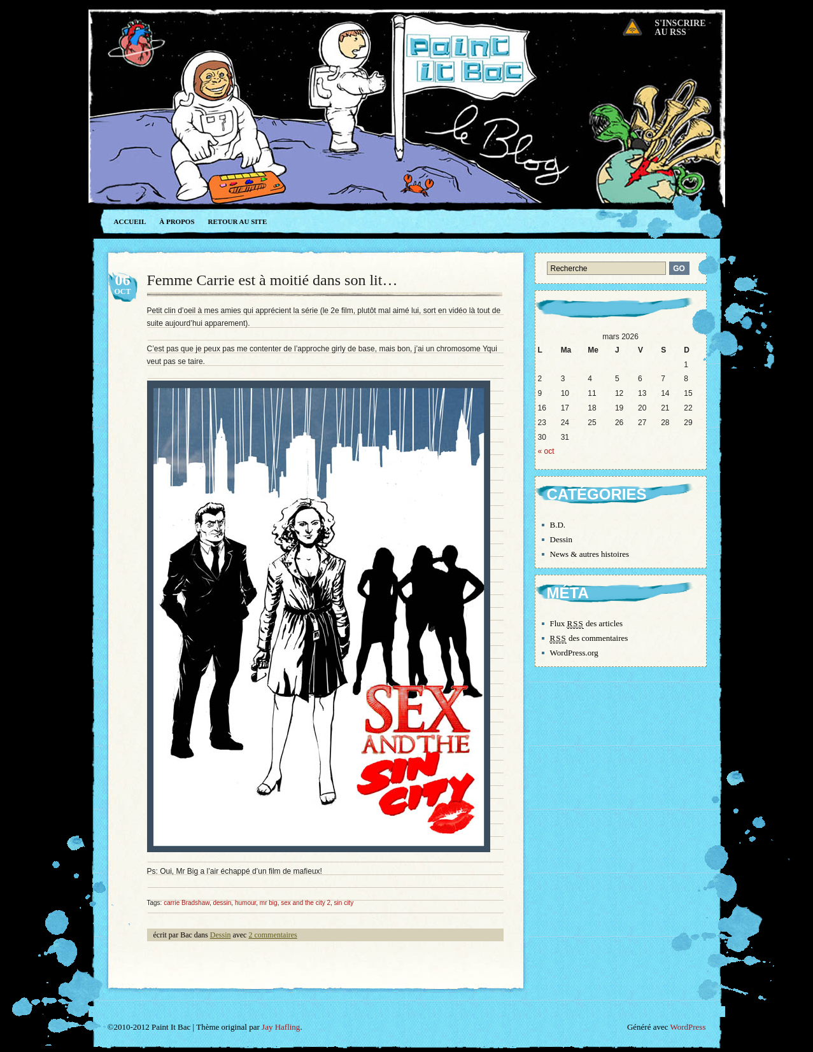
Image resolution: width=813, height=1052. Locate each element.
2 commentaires (272, 934)
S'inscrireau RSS (679, 27)
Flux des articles (586, 624)
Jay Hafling (281, 1027)
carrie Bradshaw (186, 902)
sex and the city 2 (305, 902)
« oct (546, 451)
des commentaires (589, 638)
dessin (222, 902)
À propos (176, 221)
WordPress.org (574, 652)
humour (245, 902)
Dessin (220, 934)
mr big (269, 902)
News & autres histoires (590, 554)
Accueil (130, 221)
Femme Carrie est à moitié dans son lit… (272, 280)
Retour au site (237, 221)
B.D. (558, 525)
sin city (344, 902)
